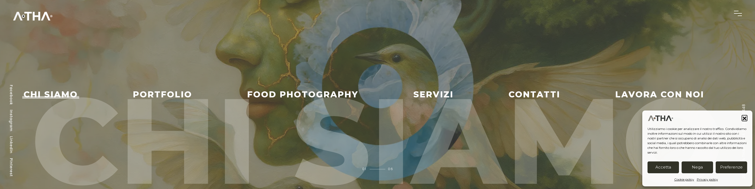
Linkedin (11, 145)
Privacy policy (707, 179)
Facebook (11, 95)
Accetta (663, 167)
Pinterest (11, 167)
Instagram (11, 121)
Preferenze (731, 167)
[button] (744, 117)
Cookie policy (684, 179)
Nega (697, 167)
